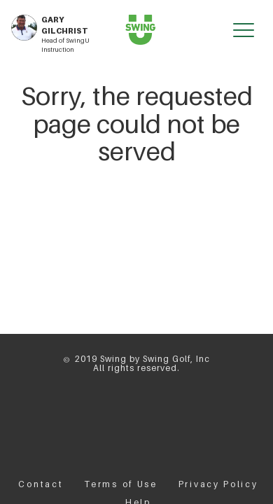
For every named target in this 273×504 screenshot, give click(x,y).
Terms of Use (120, 484)
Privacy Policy (218, 484)
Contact (40, 484)
